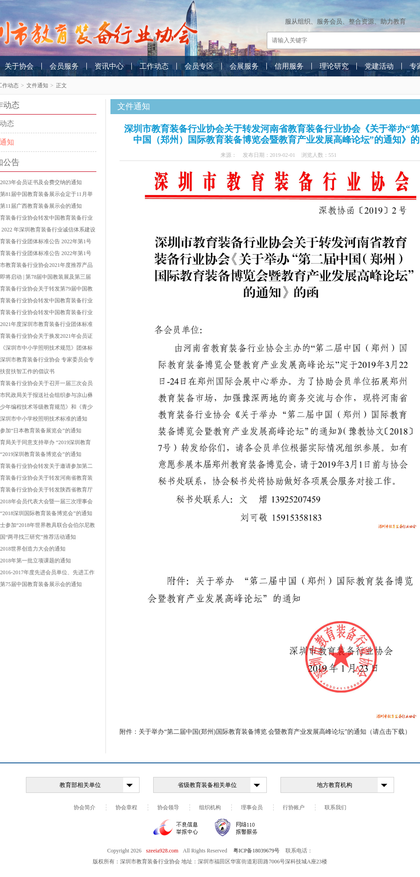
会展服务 (244, 66)
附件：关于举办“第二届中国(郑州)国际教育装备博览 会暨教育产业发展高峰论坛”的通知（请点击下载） (265, 731)
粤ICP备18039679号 (256, 850)
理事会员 (252, 807)
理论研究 (334, 66)
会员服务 (64, 66)
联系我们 (335, 807)
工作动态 (154, 66)
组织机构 (210, 807)
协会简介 (84, 807)
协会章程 (126, 807)
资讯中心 (109, 66)
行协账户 (294, 807)
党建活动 (379, 66)
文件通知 (37, 85)
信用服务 (289, 66)
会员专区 (199, 66)
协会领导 (168, 807)
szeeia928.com (162, 850)
